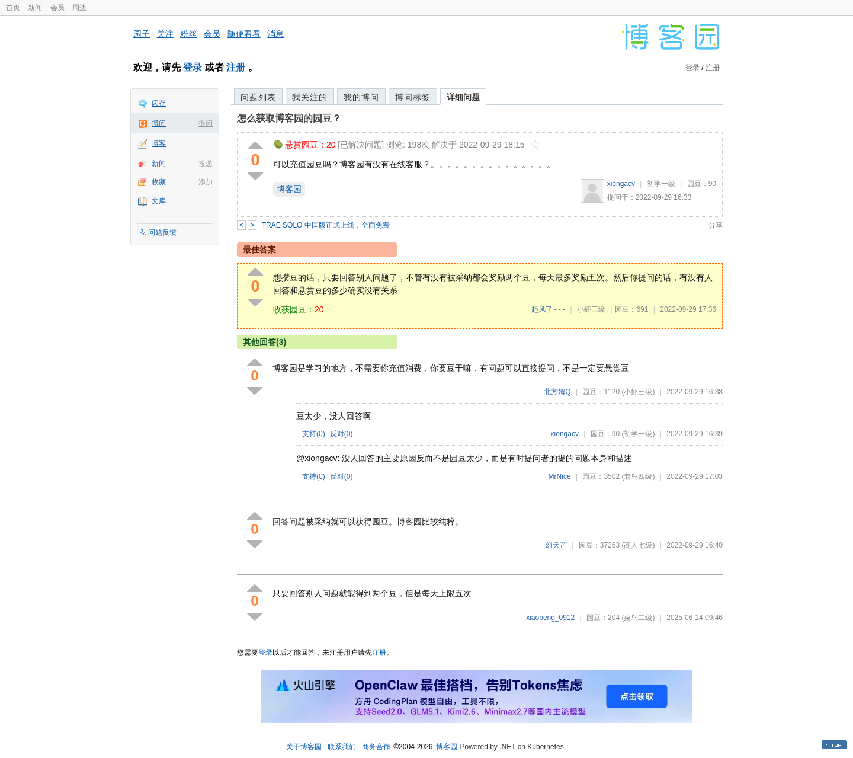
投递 (205, 163)
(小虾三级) (638, 392)
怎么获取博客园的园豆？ (289, 118)
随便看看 (244, 34)
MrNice (560, 476)
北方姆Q (557, 392)
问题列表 (258, 97)
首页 (13, 8)
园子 (141, 34)
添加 (205, 182)
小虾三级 (591, 309)
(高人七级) (638, 545)
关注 (165, 34)
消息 (275, 34)
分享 (715, 225)
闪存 (159, 103)
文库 (159, 201)
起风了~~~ (548, 309)
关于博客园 (304, 747)
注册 (235, 67)
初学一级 (661, 184)
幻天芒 (556, 545)
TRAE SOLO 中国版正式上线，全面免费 (326, 225)
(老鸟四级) (638, 476)
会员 (57, 8)
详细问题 (463, 97)
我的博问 (361, 97)
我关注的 (310, 97)
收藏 (159, 182)
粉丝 (188, 34)
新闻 (35, 8)
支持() (313, 434)
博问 (159, 123)
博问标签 (413, 97)
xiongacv (621, 184)
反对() (341, 434)
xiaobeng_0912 (550, 617)
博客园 (289, 189)
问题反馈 (162, 232)
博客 (159, 143)
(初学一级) (638, 434)
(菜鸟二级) (638, 617)
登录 (192, 67)
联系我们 (342, 747)
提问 (205, 123)
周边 (79, 8)
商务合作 (376, 747)
